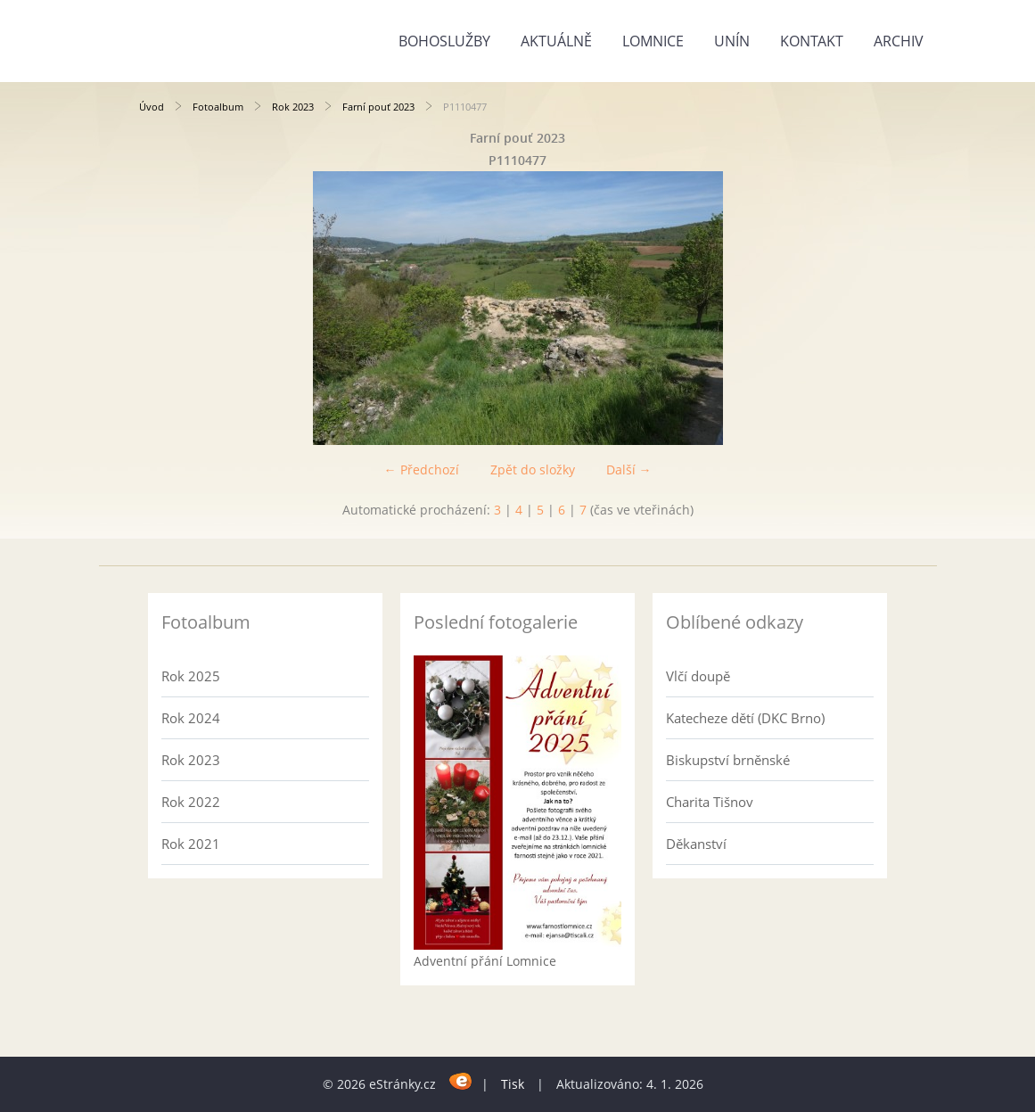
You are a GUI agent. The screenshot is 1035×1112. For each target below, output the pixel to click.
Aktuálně (556, 41)
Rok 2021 (190, 844)
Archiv (899, 41)
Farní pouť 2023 (378, 106)
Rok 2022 (190, 802)
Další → (629, 469)
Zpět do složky (532, 469)
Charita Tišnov (709, 802)
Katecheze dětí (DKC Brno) (745, 718)
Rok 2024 (190, 718)
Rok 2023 (293, 106)
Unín (732, 41)
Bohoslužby (444, 41)
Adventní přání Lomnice (485, 960)
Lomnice (653, 41)
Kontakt (811, 41)
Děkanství (696, 844)
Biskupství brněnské (728, 760)
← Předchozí (421, 469)
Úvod (151, 106)
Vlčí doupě (698, 676)
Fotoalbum (218, 106)
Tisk (512, 1083)
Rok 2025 (190, 676)
